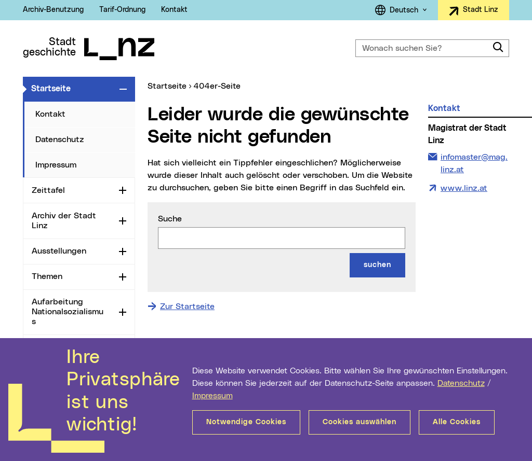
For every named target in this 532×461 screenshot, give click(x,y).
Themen (47, 276)
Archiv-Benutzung (53, 9)
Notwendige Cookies (246, 422)
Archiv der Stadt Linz (64, 221)
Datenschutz (461, 383)
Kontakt (174, 9)
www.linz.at (464, 188)
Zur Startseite (187, 306)
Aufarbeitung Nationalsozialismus (67, 312)
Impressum (212, 396)
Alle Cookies (457, 422)
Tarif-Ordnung (122, 9)
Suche (170, 219)
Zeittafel (48, 190)
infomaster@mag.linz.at (474, 162)
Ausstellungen (59, 251)
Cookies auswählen (359, 422)
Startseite (73, 88)
